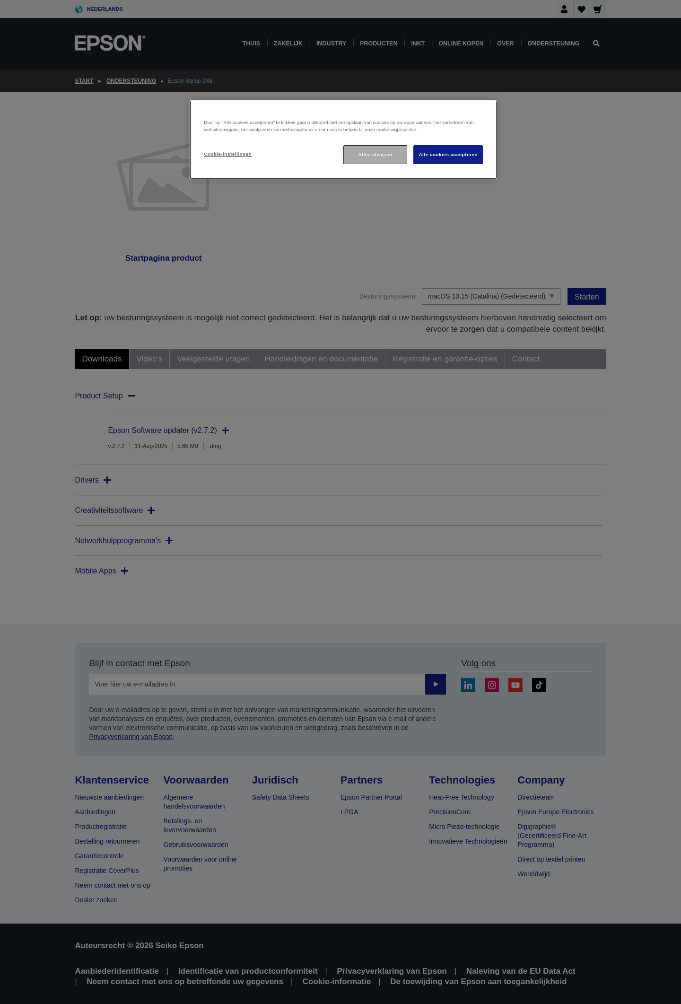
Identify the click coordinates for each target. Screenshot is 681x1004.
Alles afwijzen (375, 154)
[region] (343, 139)
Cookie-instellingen (228, 154)
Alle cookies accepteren (448, 154)
